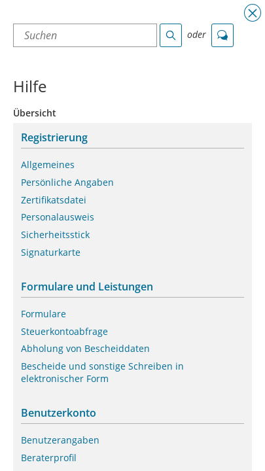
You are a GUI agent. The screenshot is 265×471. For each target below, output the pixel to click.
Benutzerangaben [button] (60, 440)
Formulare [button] (43, 314)
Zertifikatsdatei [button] (53, 200)
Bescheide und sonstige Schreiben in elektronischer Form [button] (102, 372)
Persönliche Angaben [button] (67, 182)
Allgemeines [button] (48, 165)
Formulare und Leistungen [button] (87, 287)
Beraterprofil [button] (49, 458)
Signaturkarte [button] (50, 252)
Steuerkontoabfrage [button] (64, 332)
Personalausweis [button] (57, 217)
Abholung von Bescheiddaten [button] (85, 349)
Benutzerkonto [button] (58, 413)
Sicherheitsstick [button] (55, 235)
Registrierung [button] (54, 138)
